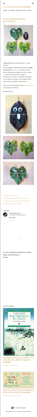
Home (5, 10)
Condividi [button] (5, 195)
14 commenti (13, 365)
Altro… (29, 10)
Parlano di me (21, 10)
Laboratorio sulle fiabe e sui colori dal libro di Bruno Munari (18, 359)
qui (4, 74)
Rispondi (12, 220)
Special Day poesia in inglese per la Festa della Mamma (18, 391)
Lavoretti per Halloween (9, 203)
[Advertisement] (18, 282)
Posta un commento (15, 395)
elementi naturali (28, 85)
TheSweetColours (15, 213)
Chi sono (11, 10)
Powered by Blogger (18, 408)
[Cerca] (33, 3)
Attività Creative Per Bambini (17, 7)
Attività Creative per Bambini (15, 198)
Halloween (15, 70)
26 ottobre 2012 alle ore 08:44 (18, 215)
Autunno (26, 198)
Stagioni (19, 203)
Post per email (14, 195)
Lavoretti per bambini (24, 201)
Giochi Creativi (7, 201)
